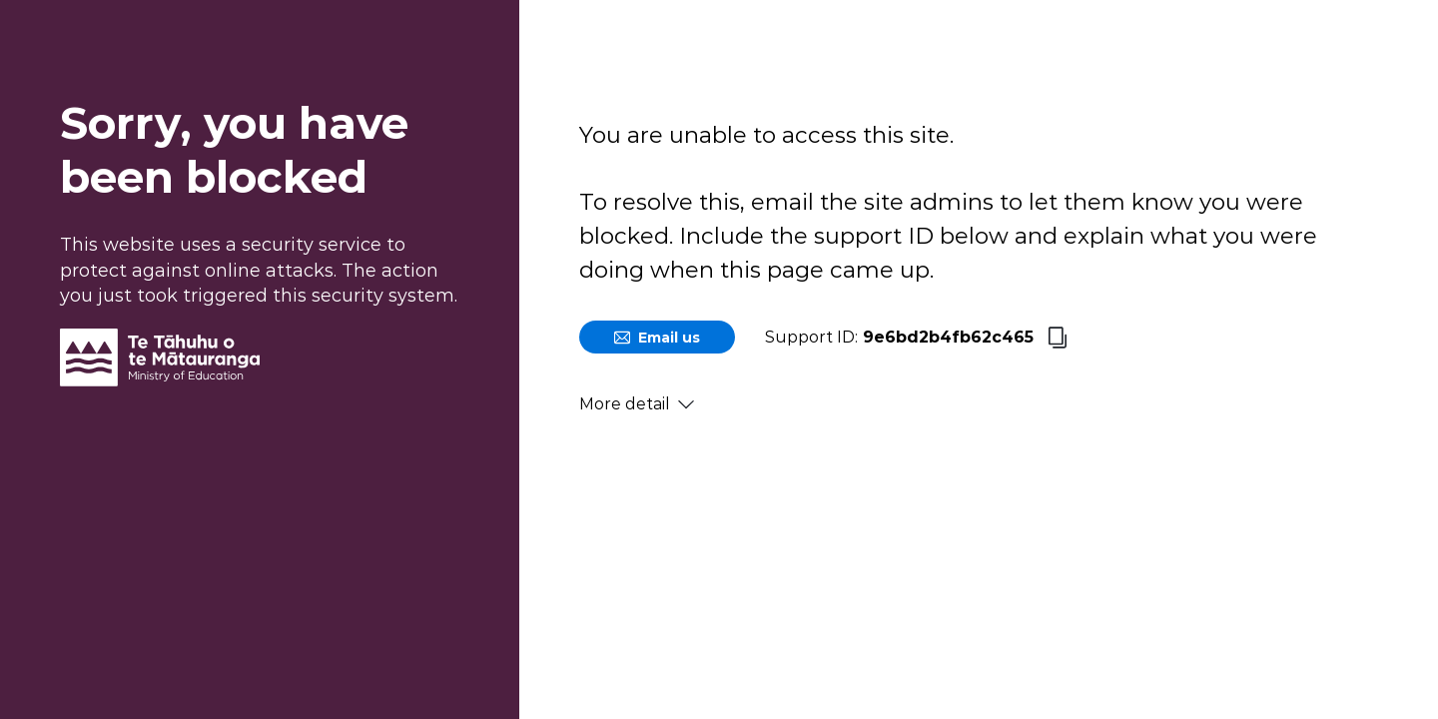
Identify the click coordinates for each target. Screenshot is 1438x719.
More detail (636, 403)
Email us (657, 338)
